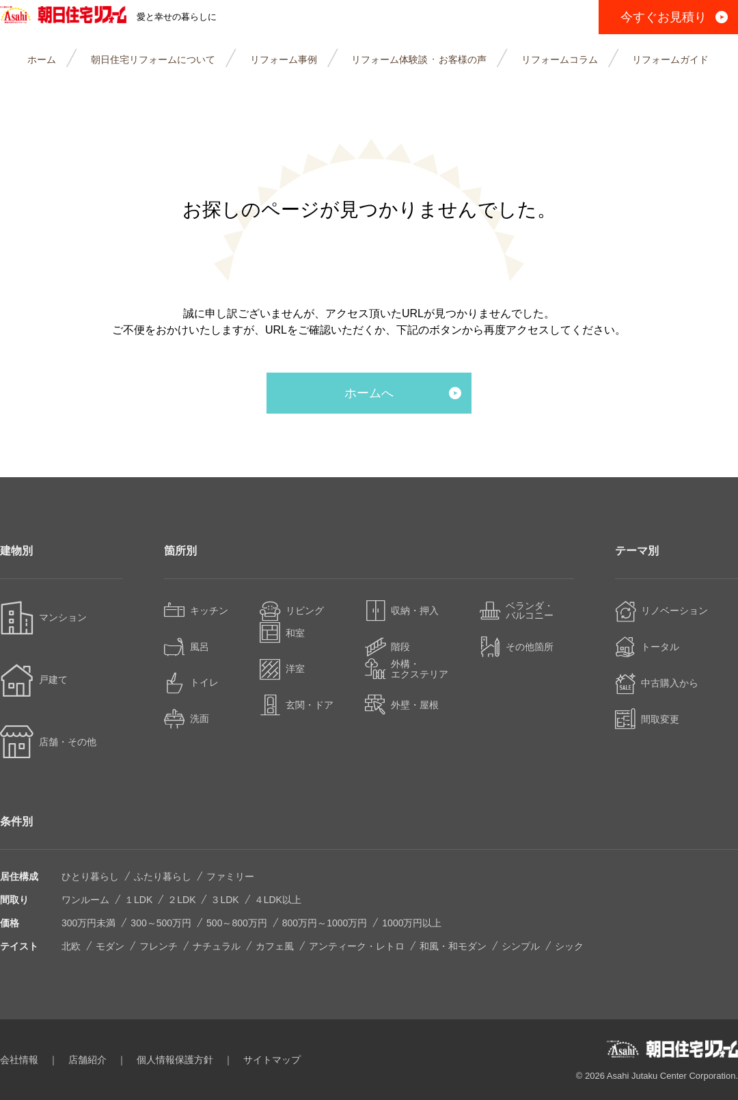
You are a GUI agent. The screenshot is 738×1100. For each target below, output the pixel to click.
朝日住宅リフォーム (77, 17)
